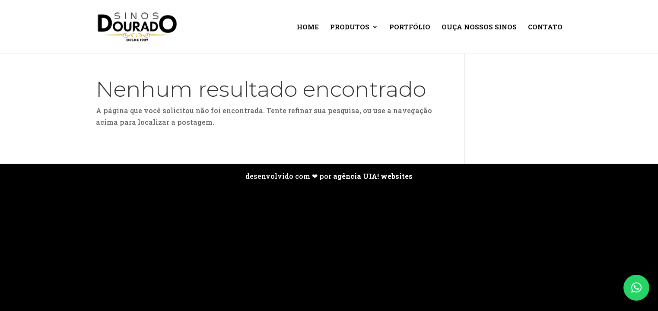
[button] (636, 288)
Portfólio (409, 27)
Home (308, 27)
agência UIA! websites (373, 176)
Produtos (349, 27)
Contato (545, 27)
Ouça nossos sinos (479, 27)
